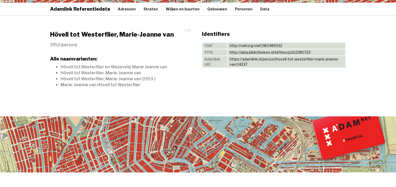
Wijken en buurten (183, 9)
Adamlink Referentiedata (80, 9)
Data (264, 9)
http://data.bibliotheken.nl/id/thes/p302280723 (270, 52)
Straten (151, 9)
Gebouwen (217, 9)
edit (187, 30)
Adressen (127, 9)
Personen (243, 9)
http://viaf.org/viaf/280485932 (256, 45)
